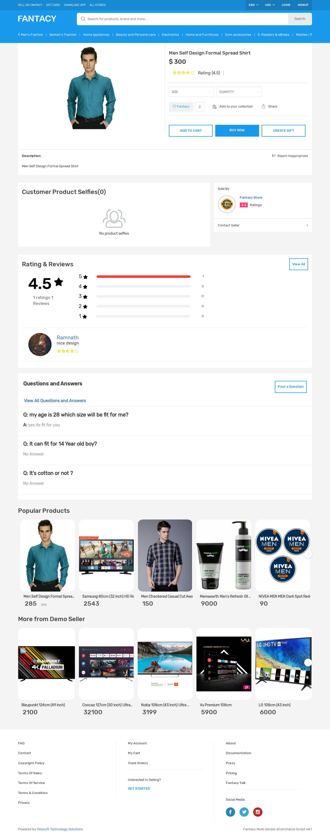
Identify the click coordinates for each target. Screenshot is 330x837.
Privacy (24, 803)
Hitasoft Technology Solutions (60, 829)
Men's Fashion (32, 35)
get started (139, 788)
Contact (24, 753)
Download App (75, 5)
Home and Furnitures (202, 35)
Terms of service (31, 783)
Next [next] (309, 557)
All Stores (97, 5)
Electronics (170, 35)
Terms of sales (30, 773)
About (231, 743)
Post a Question (291, 387)
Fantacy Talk (236, 783)
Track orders (138, 763)
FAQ (21, 743)
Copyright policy (31, 763)
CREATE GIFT (283, 131)
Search (299, 19)
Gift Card (53, 5)
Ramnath (68, 337)
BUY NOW (237, 130)
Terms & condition (33, 793)
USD (270, 5)
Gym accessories (238, 35)
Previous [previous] (23, 557)
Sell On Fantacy (30, 5)
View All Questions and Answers (55, 400)
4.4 (243, 205)
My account (137, 743)
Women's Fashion (63, 35)
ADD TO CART (191, 131)
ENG (254, 5)
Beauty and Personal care (135, 35)
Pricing (231, 773)
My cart (134, 753)
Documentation (238, 753)
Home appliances (96, 35)
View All (298, 264)
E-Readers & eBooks (274, 35)
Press (230, 763)
